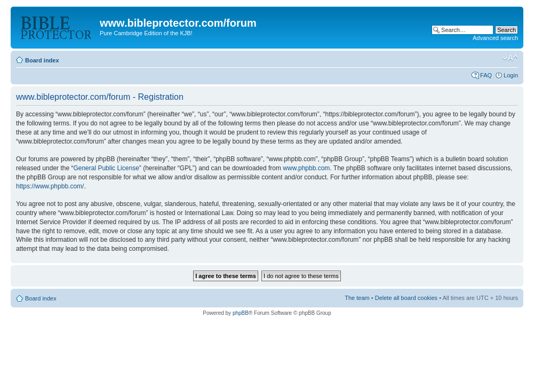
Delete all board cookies (406, 298)
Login (511, 75)
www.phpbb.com (306, 168)
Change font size (510, 58)
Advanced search (495, 38)
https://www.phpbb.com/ (50, 186)
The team (357, 298)
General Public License (106, 168)
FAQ (486, 75)
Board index (42, 60)
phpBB (241, 313)
